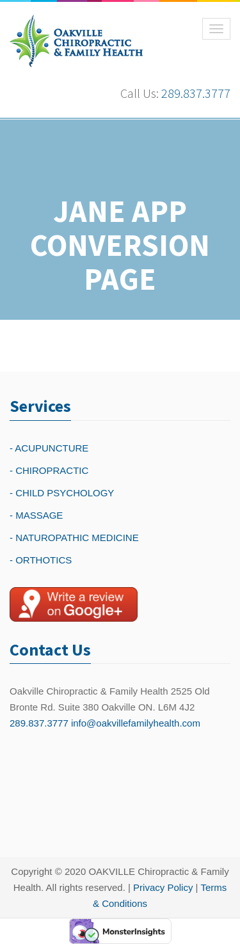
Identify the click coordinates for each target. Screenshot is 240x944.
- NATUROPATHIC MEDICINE (74, 537)
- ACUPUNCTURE (49, 448)
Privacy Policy (163, 887)
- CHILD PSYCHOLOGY (62, 492)
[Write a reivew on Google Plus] (74, 604)
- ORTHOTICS (41, 560)
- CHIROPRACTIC (49, 470)
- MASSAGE (36, 515)
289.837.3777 (195, 93)
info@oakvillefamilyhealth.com (135, 723)
